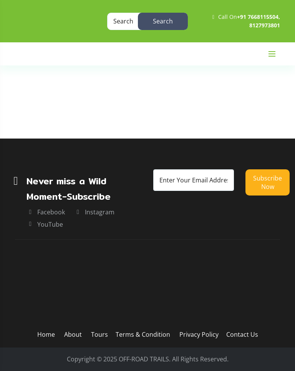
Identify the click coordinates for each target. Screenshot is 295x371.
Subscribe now (267, 182)
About (73, 334)
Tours (99, 334)
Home (24, 114)
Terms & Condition (143, 334)
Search (163, 21)
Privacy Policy (199, 334)
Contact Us (242, 334)
